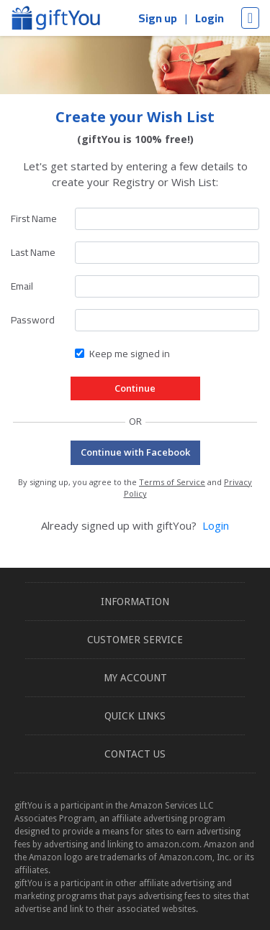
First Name (34, 218)
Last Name (33, 252)
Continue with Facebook (135, 452)
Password (33, 319)
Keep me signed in (129, 353)
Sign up (157, 18)
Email (22, 286)
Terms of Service (172, 481)
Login (209, 18)
